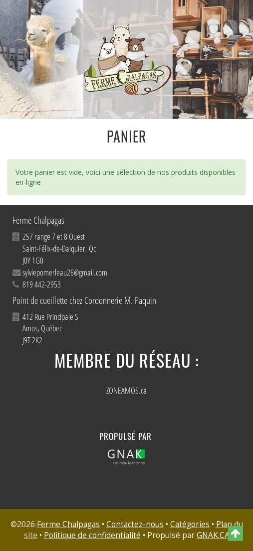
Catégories (190, 524)
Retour (25, 525)
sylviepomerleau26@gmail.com (64, 272)
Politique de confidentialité (92, 535)
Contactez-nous (135, 524)
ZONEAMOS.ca (126, 390)
